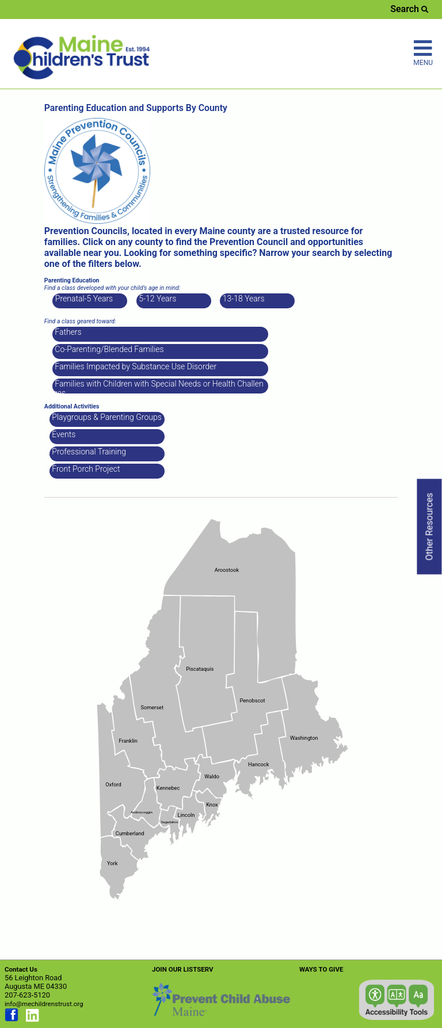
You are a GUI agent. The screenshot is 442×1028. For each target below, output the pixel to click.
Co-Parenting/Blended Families (108, 349)
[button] (396, 1000)
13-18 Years (242, 298)
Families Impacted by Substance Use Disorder (134, 366)
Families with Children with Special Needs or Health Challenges (158, 386)
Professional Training (88, 451)
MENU (423, 52)
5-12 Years (157, 298)
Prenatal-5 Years (83, 298)
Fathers (67, 332)
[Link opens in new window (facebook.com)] (11, 1019)
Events (62, 434)
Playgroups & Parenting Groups (106, 417)
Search (409, 8)
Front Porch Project (85, 468)
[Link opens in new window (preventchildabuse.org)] (221, 1013)
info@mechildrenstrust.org (44, 1004)
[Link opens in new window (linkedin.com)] (33, 1019)
